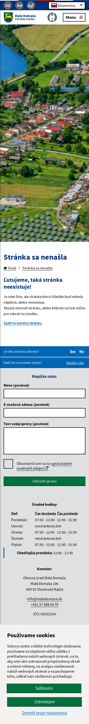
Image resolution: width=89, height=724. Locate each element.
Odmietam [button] (44, 702)
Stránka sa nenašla (37, 268)
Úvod (10, 268)
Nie (82, 351)
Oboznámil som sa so (44, 466)
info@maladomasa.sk (44, 598)
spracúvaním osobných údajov (44, 466)
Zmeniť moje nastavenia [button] (44, 713)
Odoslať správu (45, 481)
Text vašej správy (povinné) (26, 423)
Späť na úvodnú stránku (23, 323)
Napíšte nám (75, 363)
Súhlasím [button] (44, 688)
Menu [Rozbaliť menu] (74, 17)
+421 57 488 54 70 (44, 604)
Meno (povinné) (16, 385)
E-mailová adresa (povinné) (27, 404)
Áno (73, 351)
